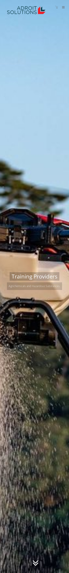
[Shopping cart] (57, 7)
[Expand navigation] (63, 7)
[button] (35, 562)
